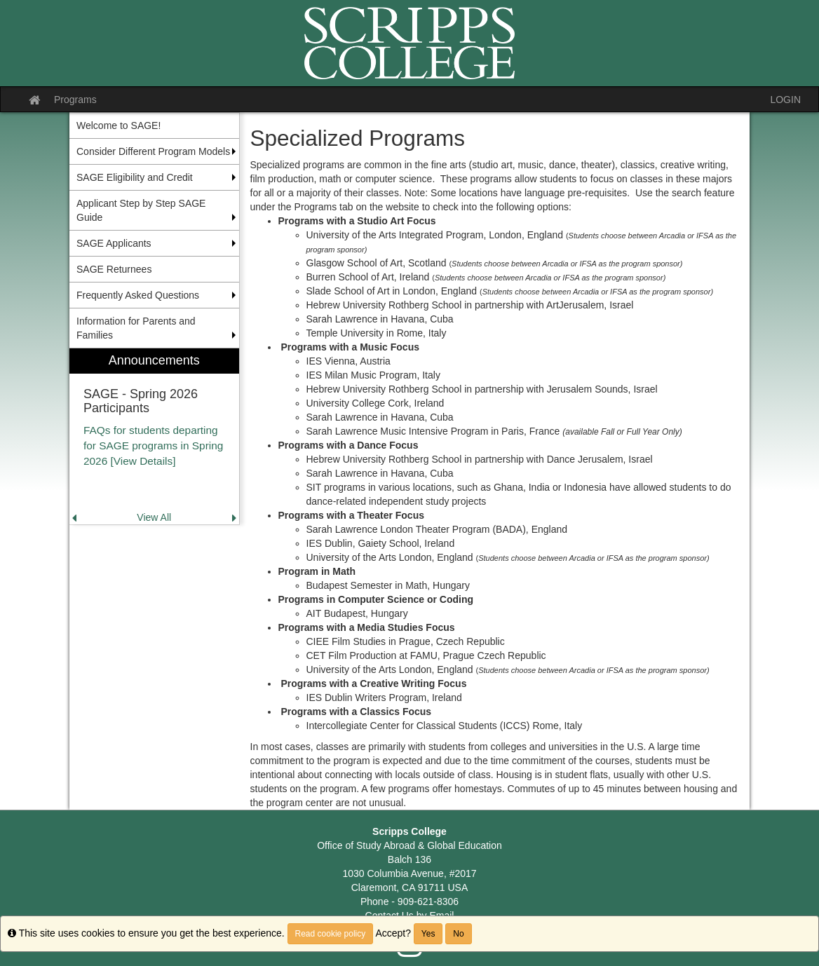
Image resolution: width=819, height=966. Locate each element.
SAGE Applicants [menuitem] (113, 243)
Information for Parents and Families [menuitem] (136, 328)
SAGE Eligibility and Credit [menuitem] (134, 177)
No (458, 934)
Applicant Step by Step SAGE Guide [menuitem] (140, 210)
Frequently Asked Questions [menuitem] (137, 295)
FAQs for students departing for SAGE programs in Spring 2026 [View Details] (153, 445)
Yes (428, 934)
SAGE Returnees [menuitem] (113, 269)
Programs (75, 99)
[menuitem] (154, 436)
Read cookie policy (330, 934)
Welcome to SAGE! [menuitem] (118, 125)
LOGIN (785, 99)
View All (154, 517)
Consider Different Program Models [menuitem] (153, 151)
